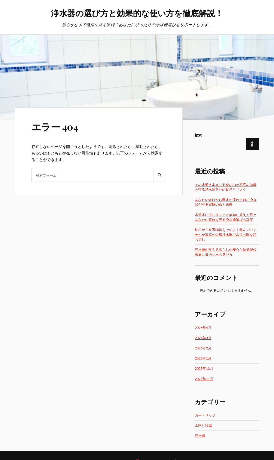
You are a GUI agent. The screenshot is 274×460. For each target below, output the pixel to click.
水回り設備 (203, 425)
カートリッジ (205, 415)
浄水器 (200, 435)
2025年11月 (204, 379)
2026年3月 (203, 338)
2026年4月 (203, 327)
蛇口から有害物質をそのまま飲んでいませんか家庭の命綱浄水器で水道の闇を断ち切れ (225, 234)
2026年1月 (203, 358)
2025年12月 (204, 368)
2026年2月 (203, 348)
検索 (198, 135)
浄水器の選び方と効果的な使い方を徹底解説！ (137, 12)
